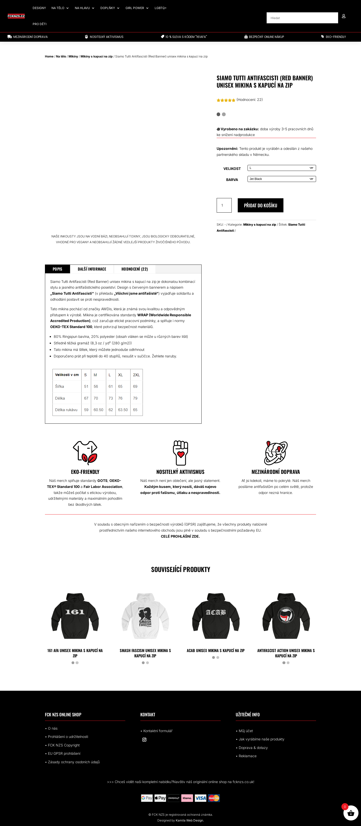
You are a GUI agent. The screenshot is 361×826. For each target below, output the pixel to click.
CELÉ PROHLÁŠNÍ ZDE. (180, 536)
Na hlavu (82, 8)
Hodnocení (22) (135, 269)
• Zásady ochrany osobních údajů (72, 762)
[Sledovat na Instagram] (144, 740)
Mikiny (73, 56)
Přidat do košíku (260, 205)
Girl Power (135, 8)
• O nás (51, 728)
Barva (232, 179)
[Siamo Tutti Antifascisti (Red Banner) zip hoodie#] (241, 332)
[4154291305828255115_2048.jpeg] (291, 332)
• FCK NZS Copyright (62, 745)
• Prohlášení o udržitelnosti (66, 736)
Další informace (92, 269)
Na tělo (57, 8)
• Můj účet (244, 731)
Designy (39, 8)
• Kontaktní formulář (156, 731)
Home (49, 56)
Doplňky (107, 8)
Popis (58, 269)
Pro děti (39, 24)
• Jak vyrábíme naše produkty (260, 739)
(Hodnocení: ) (249, 99)
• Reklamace (246, 756)
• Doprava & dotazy (252, 747)
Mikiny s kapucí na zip (97, 56)
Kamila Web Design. (190, 820)
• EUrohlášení (62, 753)
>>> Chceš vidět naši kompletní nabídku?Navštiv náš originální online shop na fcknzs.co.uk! (180, 782)
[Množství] (224, 205)
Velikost (232, 168)
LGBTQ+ (161, 8)
